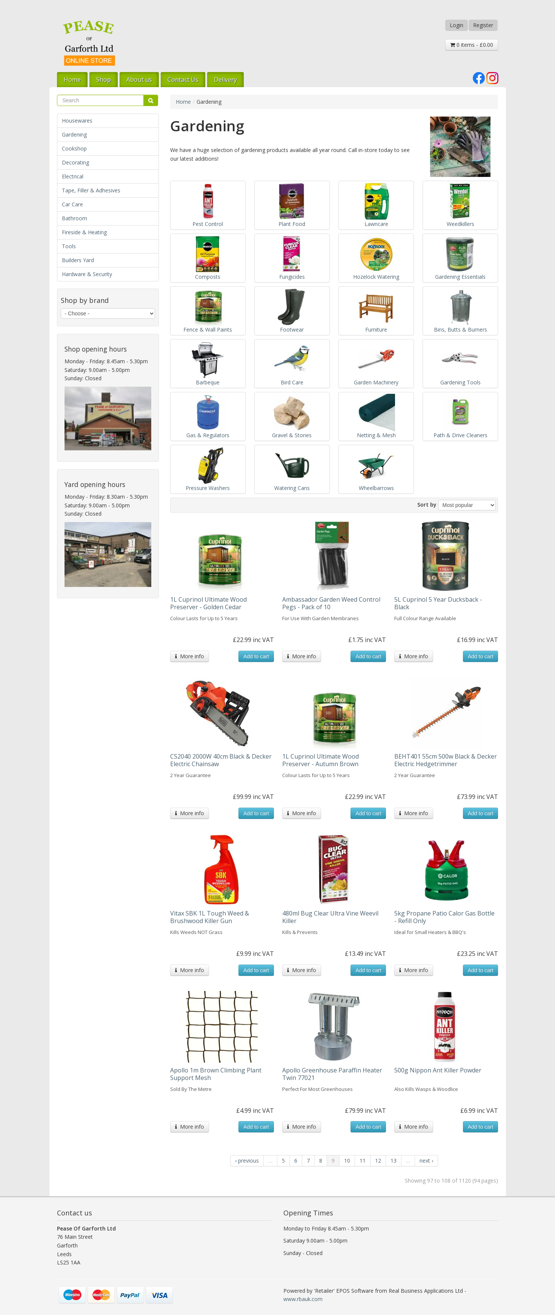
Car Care (72, 204)
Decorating (75, 162)
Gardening (74, 134)
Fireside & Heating (84, 232)
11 (363, 1160)
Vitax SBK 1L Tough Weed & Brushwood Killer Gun (209, 917)
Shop (103, 79)
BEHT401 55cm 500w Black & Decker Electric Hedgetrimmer (445, 760)
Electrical (72, 176)
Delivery (225, 79)
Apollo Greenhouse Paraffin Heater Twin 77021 (332, 1074)
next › (426, 1160)
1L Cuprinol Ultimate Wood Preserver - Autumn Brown (320, 760)
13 (393, 1160)
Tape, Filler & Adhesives (91, 190)
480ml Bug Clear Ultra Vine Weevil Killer (330, 917)
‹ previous (247, 1160)
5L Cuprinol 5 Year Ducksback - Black (438, 603)
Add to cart (256, 656)
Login (456, 25)
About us (139, 79)
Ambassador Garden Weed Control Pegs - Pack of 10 (331, 603)
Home (72, 79)
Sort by (427, 504)
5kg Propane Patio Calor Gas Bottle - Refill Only (444, 917)
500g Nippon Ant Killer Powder (437, 1070)
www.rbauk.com (303, 1299)
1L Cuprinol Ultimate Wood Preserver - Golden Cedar (208, 603)
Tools (69, 246)
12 (378, 1160)
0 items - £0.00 (471, 44)
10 (347, 1160)
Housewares (77, 120)
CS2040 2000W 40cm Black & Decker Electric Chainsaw (221, 760)
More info (189, 656)
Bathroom (74, 218)
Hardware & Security (87, 274)
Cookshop (74, 148)
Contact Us (183, 79)
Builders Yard (78, 260)
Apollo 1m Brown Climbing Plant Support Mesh (215, 1074)
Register (483, 25)
